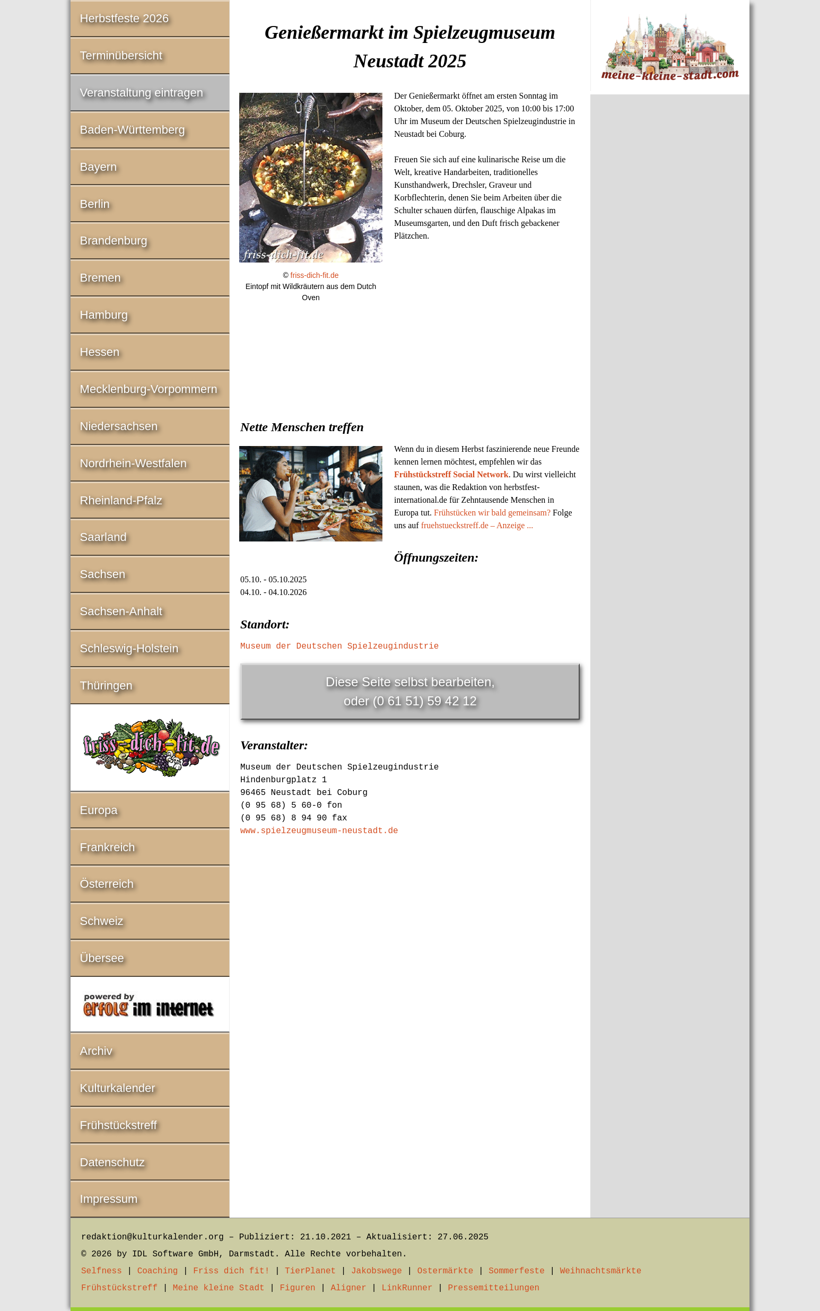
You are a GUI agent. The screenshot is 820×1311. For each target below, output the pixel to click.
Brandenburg (113, 240)
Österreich (107, 883)
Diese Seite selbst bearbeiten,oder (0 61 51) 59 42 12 (410, 691)
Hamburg (104, 314)
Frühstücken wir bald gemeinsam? (492, 512)
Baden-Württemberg (132, 129)
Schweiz (102, 921)
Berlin (95, 204)
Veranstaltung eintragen (141, 92)
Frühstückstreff (118, 1125)
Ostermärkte (445, 1271)
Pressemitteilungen (493, 1288)
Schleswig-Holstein (129, 648)
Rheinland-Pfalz (121, 500)
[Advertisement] (410, 392)
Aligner (349, 1288)
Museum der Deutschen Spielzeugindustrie (339, 646)
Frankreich (107, 847)
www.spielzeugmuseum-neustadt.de (319, 831)
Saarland (103, 537)
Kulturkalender (117, 1088)
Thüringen (106, 685)
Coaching (157, 1271)
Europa (99, 810)
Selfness (101, 1271)
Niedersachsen (119, 426)
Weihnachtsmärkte (601, 1271)
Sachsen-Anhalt (121, 611)
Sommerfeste (516, 1271)
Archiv (96, 1050)
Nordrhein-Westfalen (133, 463)
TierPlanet (310, 1271)
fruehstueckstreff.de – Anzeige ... (477, 525)
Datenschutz (112, 1162)
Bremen (100, 277)
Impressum (109, 1198)
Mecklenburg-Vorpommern (148, 389)
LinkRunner (407, 1288)
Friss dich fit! (231, 1271)
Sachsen (103, 574)
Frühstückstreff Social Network (451, 474)
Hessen (100, 352)
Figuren (297, 1288)
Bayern (98, 166)
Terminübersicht (121, 55)
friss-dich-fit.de (315, 275)
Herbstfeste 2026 (124, 18)
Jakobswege (376, 1271)
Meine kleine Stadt (219, 1288)
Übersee (102, 958)
